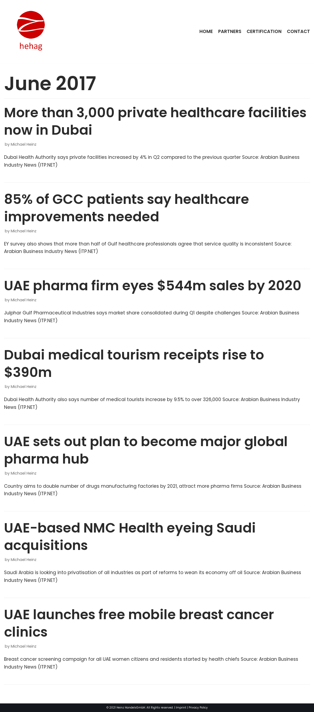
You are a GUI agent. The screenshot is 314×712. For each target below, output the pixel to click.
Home (206, 31)
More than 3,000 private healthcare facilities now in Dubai (155, 121)
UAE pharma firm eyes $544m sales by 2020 (152, 285)
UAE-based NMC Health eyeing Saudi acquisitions (130, 537)
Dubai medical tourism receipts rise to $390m (134, 364)
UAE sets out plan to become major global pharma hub (146, 450)
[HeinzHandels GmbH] (31, 31)
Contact (298, 31)
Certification (264, 31)
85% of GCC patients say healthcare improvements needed (126, 208)
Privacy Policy (198, 708)
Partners (229, 31)
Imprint (181, 708)
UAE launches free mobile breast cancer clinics (139, 623)
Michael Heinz (23, 144)
